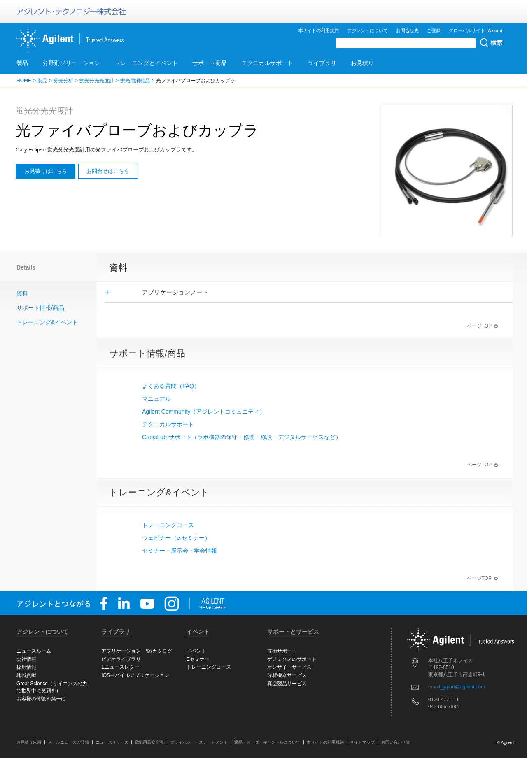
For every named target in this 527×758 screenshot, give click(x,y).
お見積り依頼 (28, 742)
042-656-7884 (443, 706)
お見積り (362, 63)
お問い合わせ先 (395, 742)
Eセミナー (198, 659)
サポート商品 (209, 63)
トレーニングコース (168, 525)
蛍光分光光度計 (96, 81)
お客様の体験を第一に (41, 699)
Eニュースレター (120, 667)
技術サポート (282, 651)
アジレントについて (367, 30)
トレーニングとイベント (146, 63)
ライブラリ (322, 63)
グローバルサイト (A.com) (475, 30)
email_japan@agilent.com (456, 687)
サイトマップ (362, 742)
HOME (23, 81)
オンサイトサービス (289, 667)
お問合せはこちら (107, 171)
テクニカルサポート (267, 63)
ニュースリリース (112, 742)
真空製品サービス (287, 683)
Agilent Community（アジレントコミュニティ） (204, 411)
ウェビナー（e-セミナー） (176, 538)
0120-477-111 (443, 699)
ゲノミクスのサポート (292, 659)
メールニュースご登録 (68, 742)
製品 (22, 63)
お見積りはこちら (45, 171)
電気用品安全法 (149, 742)
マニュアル (156, 398)
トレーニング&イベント (47, 322)
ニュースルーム (33, 651)
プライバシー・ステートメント (199, 742)
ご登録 (434, 30)
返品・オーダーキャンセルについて (267, 742)
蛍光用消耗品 (135, 81)
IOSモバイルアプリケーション (135, 675)
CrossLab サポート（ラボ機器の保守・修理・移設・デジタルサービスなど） (241, 437)
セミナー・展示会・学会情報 (179, 550)
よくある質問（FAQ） (171, 386)
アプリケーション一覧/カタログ (136, 651)
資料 (22, 293)
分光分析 (63, 81)
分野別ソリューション (71, 63)
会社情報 (26, 659)
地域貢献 (26, 675)
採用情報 (26, 667)
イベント (196, 651)
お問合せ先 (407, 30)
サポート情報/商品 (40, 308)
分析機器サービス (287, 675)
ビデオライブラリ (121, 659)
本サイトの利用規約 (318, 30)
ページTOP (482, 326)
